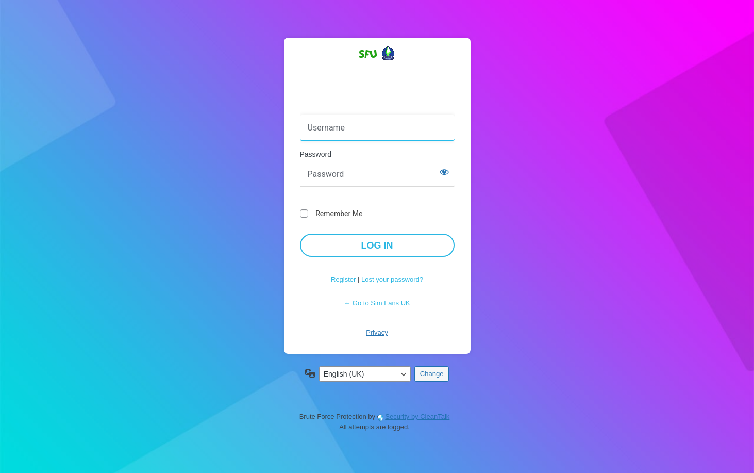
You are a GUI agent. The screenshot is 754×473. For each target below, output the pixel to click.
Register (343, 279)
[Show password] (444, 171)
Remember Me (338, 213)
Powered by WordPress (377, 71)
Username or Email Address (348, 108)
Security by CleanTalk (417, 416)
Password (315, 154)
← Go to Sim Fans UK (377, 303)
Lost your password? (392, 279)
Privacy (377, 332)
